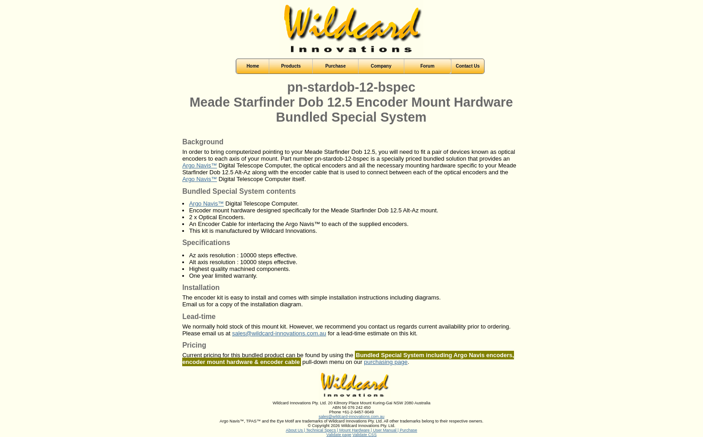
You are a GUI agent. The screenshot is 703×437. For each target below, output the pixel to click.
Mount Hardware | (356, 430)
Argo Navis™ (199, 165)
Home (253, 66)
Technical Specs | (322, 430)
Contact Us (468, 66)
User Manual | (386, 430)
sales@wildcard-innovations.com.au (279, 333)
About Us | (296, 430)
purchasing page (385, 361)
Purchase (408, 430)
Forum (427, 66)
